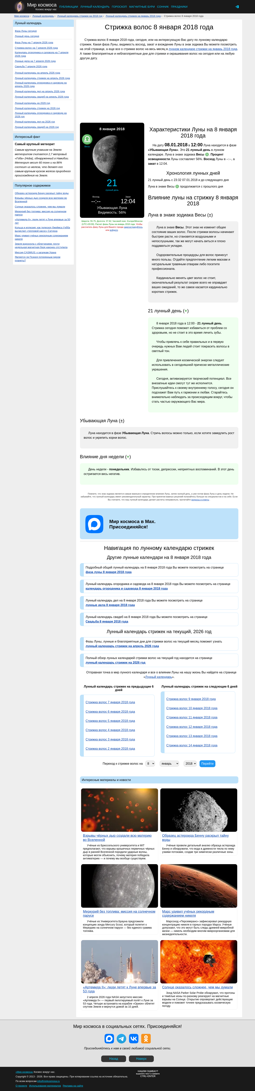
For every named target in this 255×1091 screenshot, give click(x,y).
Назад (113, 1058)
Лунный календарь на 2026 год (32, 103)
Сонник (163, 6)
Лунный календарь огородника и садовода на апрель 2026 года (41, 84)
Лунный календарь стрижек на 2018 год (79, 16)
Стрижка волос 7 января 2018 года (110, 702)
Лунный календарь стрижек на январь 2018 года (133, 16)
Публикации (68, 6)
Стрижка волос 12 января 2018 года (192, 726)
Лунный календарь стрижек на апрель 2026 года (42, 78)
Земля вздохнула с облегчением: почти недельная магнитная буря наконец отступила (41, 245)
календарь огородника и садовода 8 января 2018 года (127, 588)
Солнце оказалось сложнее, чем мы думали (40, 206)
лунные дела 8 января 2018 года (110, 605)
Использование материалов (45, 1085)
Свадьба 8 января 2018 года (107, 621)
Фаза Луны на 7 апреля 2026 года (34, 42)
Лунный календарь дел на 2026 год (35, 121)
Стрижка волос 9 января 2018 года (191, 699)
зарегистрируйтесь (133, 227)
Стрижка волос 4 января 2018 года (110, 730)
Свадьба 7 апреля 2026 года (31, 66)
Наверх (141, 1058)
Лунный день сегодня (27, 36)
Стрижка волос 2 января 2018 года (110, 748)
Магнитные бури (142, 6)
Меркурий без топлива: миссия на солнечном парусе (40, 213)
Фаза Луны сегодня (26, 31)
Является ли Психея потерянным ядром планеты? (37, 259)
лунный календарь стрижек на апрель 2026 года (122, 646)
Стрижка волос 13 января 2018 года (192, 736)
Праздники (179, 6)
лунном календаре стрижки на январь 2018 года (203, 49)
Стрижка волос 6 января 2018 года (110, 711)
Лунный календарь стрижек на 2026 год (37, 108)
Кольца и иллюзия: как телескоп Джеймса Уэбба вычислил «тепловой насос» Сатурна (42, 229)
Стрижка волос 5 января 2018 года (110, 720)
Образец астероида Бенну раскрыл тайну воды (42, 193)
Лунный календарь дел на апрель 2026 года (40, 91)
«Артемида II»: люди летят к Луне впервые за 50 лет (42, 221)
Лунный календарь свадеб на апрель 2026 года (42, 96)
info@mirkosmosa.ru (48, 1081)
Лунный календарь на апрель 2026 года (37, 72)
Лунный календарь (95, 6)
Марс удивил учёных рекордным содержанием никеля (41, 237)
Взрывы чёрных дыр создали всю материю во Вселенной (41, 200)
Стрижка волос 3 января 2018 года (110, 739)
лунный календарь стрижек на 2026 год (116, 662)
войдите (114, 230)
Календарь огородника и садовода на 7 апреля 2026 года (41, 54)
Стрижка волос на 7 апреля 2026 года (36, 47)
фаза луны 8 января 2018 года (109, 572)
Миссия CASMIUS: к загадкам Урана (35, 252)
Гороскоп (119, 6)
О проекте (21, 1085)
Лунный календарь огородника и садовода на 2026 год (41, 115)
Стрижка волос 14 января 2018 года (192, 745)
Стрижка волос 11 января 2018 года (192, 717)
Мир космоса (21, 16)
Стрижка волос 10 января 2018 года (192, 708)
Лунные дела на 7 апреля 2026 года (35, 61)
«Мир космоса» (24, 1071)
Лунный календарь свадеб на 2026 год (37, 127)
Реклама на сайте (73, 1085)
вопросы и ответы (200, 500)
